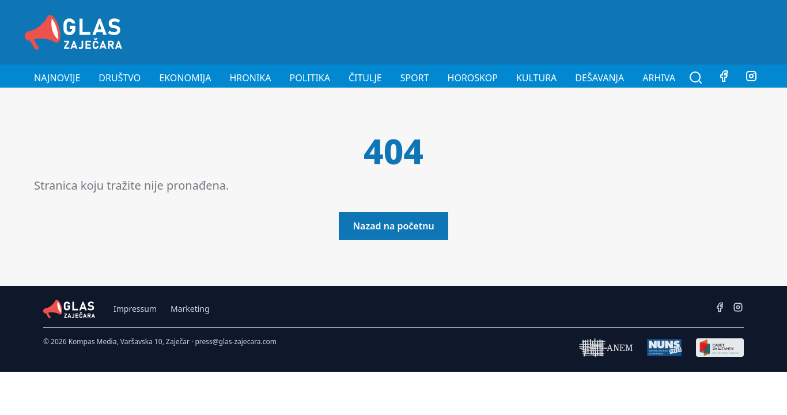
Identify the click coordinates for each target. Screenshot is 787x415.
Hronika (250, 77)
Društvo (120, 77)
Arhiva (658, 77)
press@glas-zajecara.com (236, 341)
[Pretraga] (695, 77)
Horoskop (473, 77)
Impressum (135, 308)
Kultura (536, 77)
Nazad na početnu (393, 226)
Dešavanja (599, 77)
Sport (414, 77)
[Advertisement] (552, 30)
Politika (310, 77)
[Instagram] (751, 78)
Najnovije (57, 77)
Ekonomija (185, 77)
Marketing (190, 308)
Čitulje (365, 77)
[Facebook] (723, 78)
